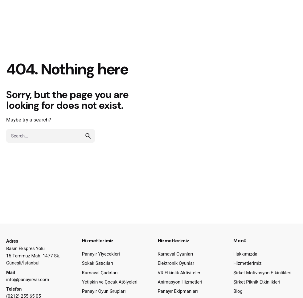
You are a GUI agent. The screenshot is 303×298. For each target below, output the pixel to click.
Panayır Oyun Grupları (104, 291)
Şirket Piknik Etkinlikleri (256, 282)
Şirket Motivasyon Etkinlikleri (262, 273)
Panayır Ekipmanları (178, 291)
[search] (88, 136)
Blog (238, 291)
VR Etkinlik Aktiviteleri (180, 273)
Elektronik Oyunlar (176, 263)
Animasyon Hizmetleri (180, 282)
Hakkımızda (245, 254)
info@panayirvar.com (27, 279)
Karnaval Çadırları (100, 273)
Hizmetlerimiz (247, 263)
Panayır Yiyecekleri (101, 254)
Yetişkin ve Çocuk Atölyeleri (109, 282)
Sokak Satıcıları (97, 263)
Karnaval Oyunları (175, 254)
